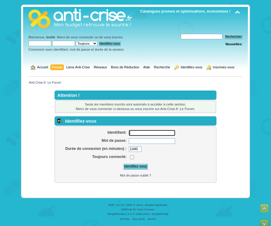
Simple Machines (155, 205)
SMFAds (127, 209)
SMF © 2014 (134, 205)
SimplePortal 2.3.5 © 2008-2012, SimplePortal (137, 214)
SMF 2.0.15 (116, 205)
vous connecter (82, 37)
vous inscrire (113, 37)
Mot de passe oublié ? (135, 175)
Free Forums (145, 209)
